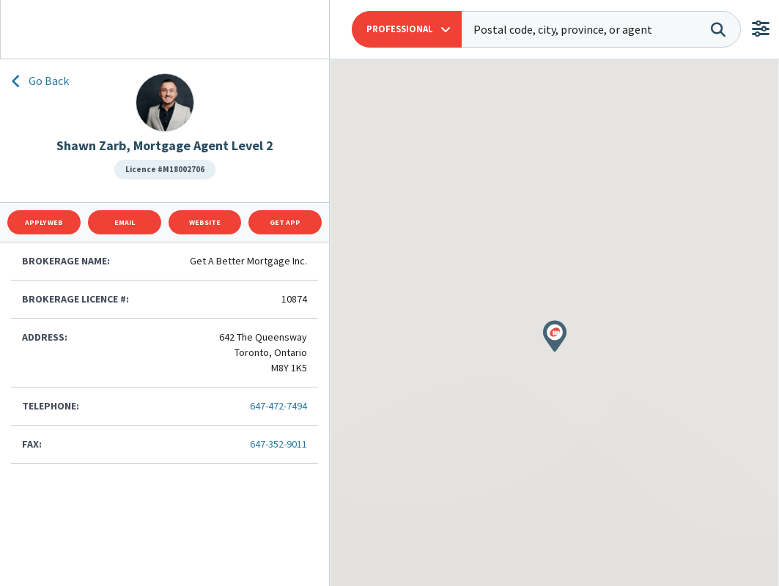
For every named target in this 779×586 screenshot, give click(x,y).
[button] (407, 29)
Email (124, 222)
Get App (285, 222)
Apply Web (44, 222)
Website (205, 222)
